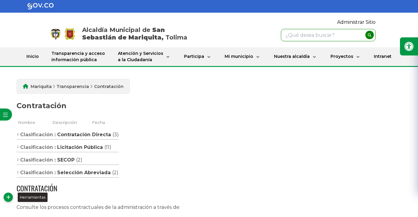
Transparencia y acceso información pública (78, 56)
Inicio (32, 56)
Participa (194, 56)
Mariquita (41, 86)
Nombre (26, 122)
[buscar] (369, 35)
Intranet (383, 56)
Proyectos (341, 56)
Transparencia (73, 86)
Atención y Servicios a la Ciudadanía (140, 56)
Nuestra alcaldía (292, 56)
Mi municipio (239, 56)
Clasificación (35, 134)
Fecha (98, 122)
